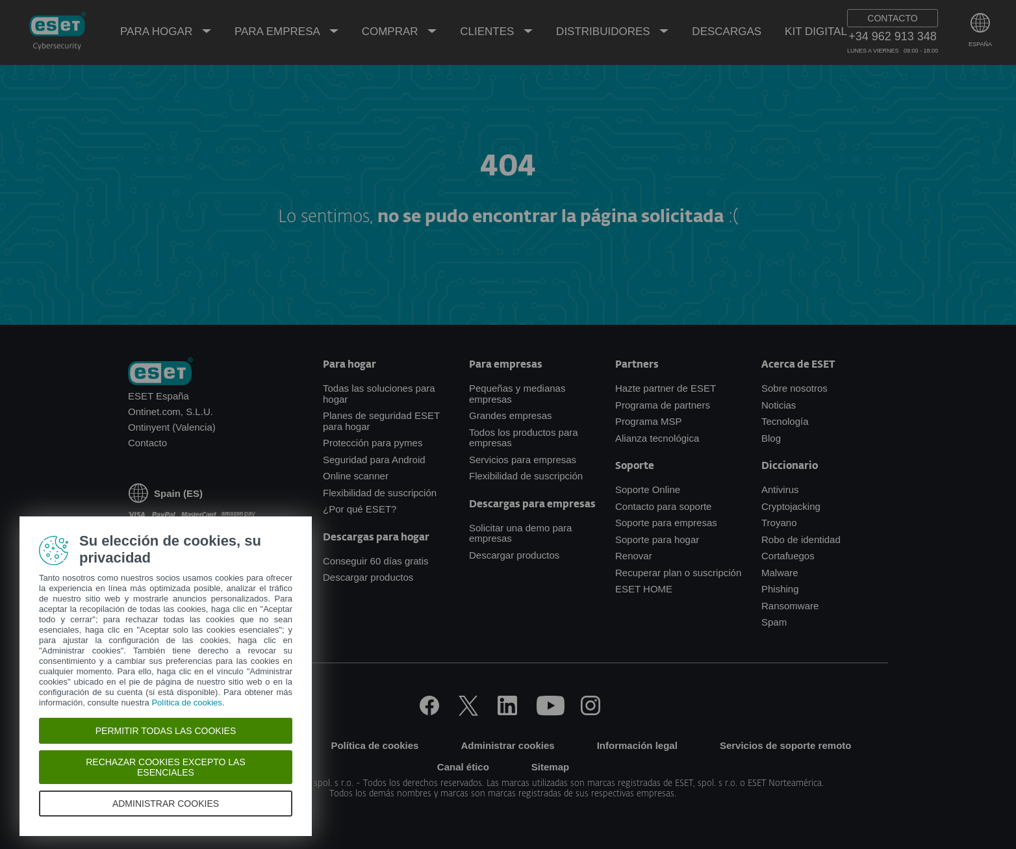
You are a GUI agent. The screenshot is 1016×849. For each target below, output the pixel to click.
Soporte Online (647, 489)
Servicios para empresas (522, 459)
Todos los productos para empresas (523, 438)
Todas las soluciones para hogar (379, 394)
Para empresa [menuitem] (279, 31)
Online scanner (355, 475)
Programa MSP (648, 421)
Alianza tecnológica (657, 438)
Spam (774, 621)
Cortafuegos (788, 555)
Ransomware (790, 605)
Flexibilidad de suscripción (380, 492)
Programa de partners (662, 405)
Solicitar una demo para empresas (520, 533)
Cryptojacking (790, 506)
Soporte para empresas (666, 522)
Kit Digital (816, 31)
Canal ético (463, 766)
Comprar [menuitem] (392, 31)
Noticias (778, 405)
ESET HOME (643, 588)
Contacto (147, 442)
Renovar (633, 555)
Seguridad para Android (374, 459)
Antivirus (780, 489)
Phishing (780, 588)
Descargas (726, 31)
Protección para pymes (372, 442)
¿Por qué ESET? (359, 508)
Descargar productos (368, 577)
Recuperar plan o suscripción (678, 572)
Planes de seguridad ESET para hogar (381, 421)
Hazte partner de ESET (665, 388)
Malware (779, 572)
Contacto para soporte (663, 506)
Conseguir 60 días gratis (376, 560)
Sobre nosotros (794, 388)
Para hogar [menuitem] (158, 31)
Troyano (778, 522)
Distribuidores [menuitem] (604, 31)
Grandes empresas (510, 415)
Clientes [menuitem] (488, 31)
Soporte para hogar (657, 539)
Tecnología (785, 421)
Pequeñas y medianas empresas (517, 394)
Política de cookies (374, 745)
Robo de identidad (801, 539)
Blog (771, 438)
